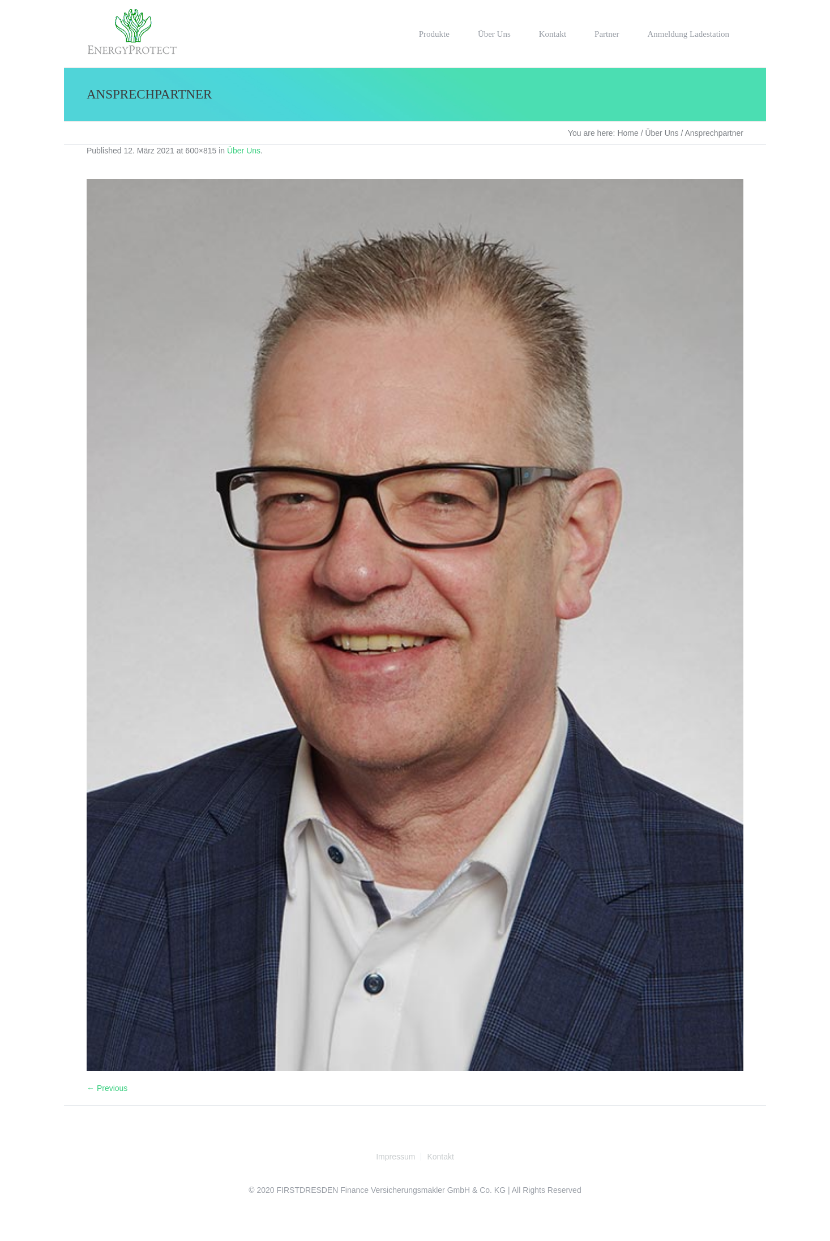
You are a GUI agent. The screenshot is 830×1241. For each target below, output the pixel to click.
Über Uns (661, 133)
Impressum (395, 1157)
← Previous (107, 1088)
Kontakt (440, 1157)
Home (627, 133)
